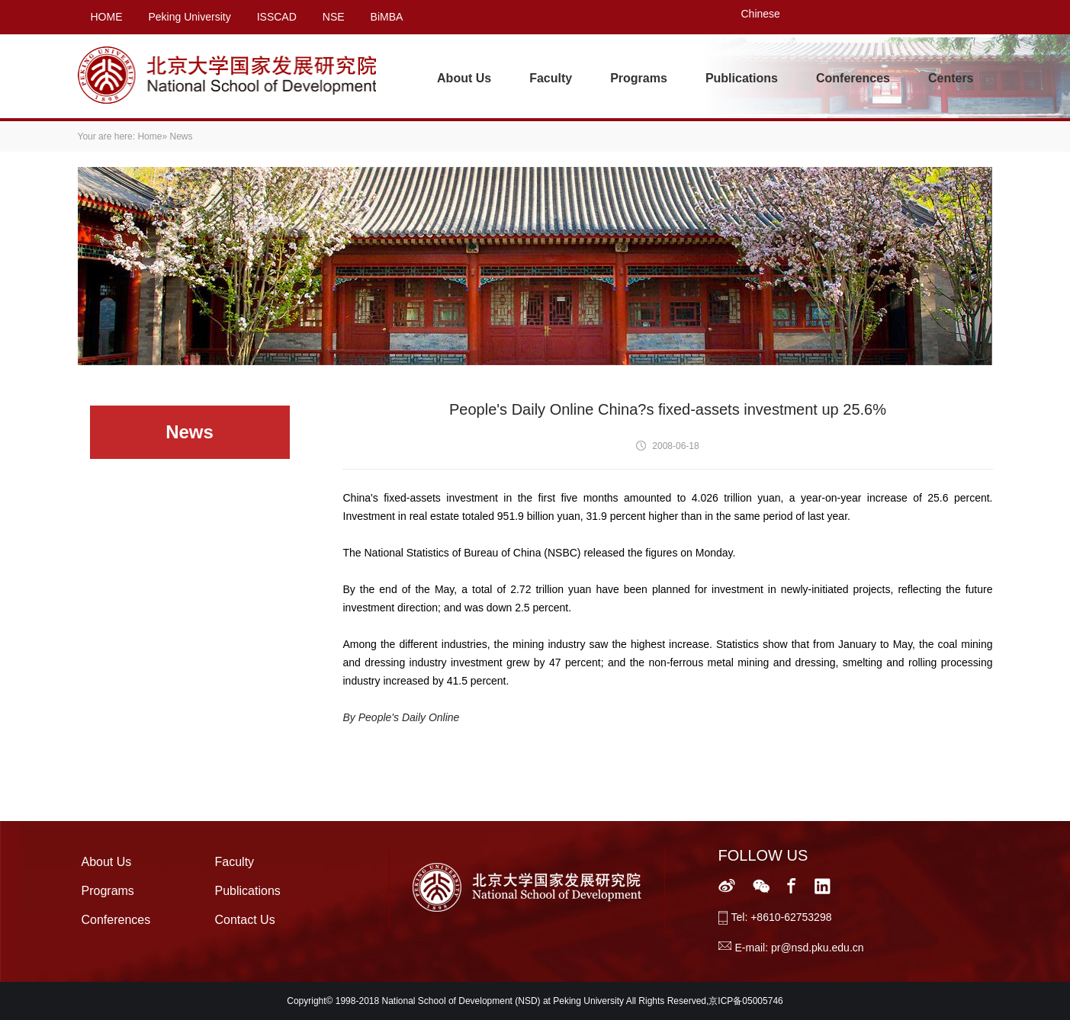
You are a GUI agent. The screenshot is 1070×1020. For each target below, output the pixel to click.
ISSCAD (277, 17)
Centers (951, 78)
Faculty (550, 78)
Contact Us (245, 919)
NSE (334, 17)
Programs (638, 78)
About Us (464, 78)
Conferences (853, 78)
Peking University (190, 17)
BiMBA (387, 17)
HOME (107, 17)
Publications (741, 78)
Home (149, 136)
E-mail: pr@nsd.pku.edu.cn (799, 947)
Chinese (760, 14)
